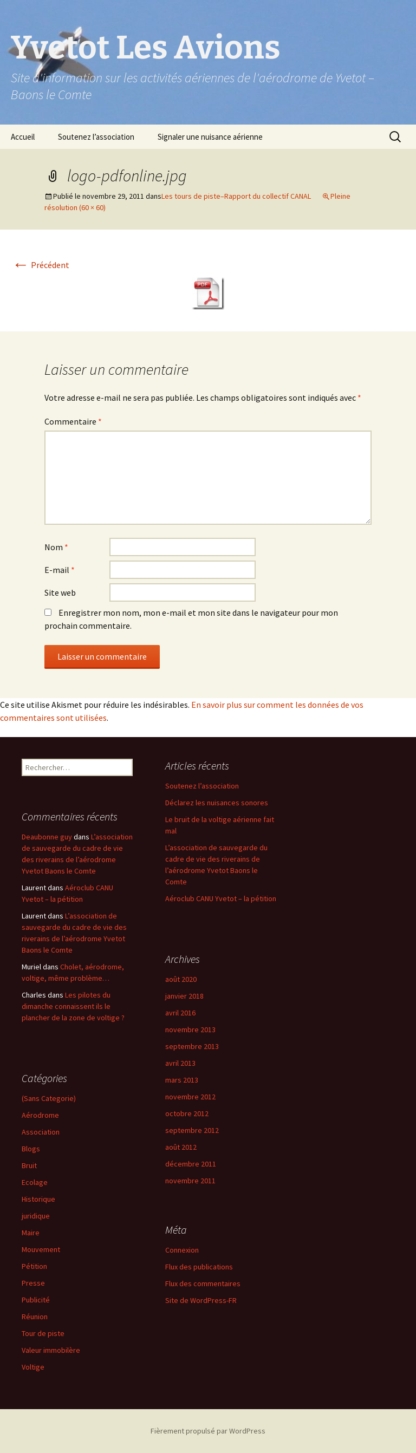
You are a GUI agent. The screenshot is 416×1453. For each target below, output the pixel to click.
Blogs (31, 1149)
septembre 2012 (192, 1130)
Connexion (182, 1250)
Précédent (40, 264)
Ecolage (35, 1182)
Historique (38, 1199)
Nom (56, 547)
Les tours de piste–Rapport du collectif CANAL (236, 196)
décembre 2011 (190, 1164)
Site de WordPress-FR (201, 1300)
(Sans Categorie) (49, 1098)
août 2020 (181, 979)
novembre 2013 (190, 1029)
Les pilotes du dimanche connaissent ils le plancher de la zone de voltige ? (73, 1006)
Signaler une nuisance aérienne (210, 137)
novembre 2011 (190, 1180)
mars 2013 (181, 1080)
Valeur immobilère (51, 1350)
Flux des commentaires (202, 1283)
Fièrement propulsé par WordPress (208, 1431)
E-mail (59, 569)
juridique (36, 1216)
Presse (33, 1283)
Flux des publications (199, 1267)
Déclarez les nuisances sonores (216, 802)
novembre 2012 (190, 1097)
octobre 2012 (187, 1113)
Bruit (29, 1165)
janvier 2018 (184, 996)
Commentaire (73, 421)
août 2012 (181, 1147)
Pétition (34, 1266)
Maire (31, 1232)
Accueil (23, 137)
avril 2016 (180, 1013)
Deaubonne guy (47, 837)
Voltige (33, 1367)
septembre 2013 (192, 1046)
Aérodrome (40, 1115)
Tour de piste (43, 1333)
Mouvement (41, 1249)
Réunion (35, 1316)
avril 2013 (180, 1063)
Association (41, 1132)
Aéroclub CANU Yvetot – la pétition (220, 898)
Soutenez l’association (96, 137)
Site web (60, 592)
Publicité (36, 1300)
